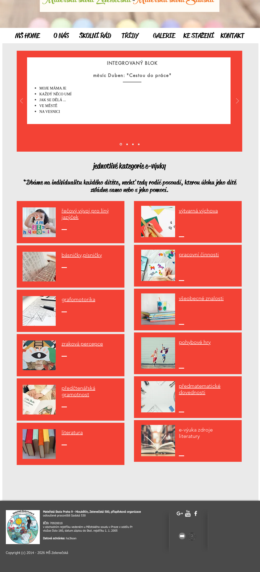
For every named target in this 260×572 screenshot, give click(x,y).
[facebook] (195, 513)
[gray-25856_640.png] (182, 536)
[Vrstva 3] (139, 144)
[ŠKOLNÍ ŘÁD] (95, 36)
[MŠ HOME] (27, 36)
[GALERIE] (164, 36)
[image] (23, 527)
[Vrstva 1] (127, 144)
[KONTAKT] (232, 36)
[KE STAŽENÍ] (198, 36)
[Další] (237, 101)
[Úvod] (121, 144)
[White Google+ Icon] (179, 513)
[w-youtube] (187, 513)
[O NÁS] (61, 36)
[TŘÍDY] (130, 36)
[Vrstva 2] (133, 144)
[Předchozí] (21, 101)
